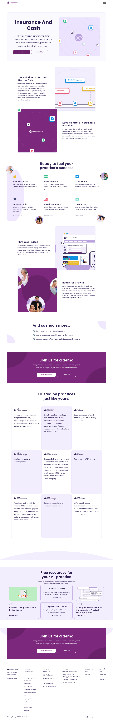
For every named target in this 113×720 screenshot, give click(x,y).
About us (101, 677)
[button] (104, 2)
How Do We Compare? (49, 686)
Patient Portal (27, 683)
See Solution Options (24, 100)
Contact (101, 679)
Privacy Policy (11, 717)
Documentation (28, 707)
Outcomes (26, 696)
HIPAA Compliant (48, 678)
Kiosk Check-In (27, 675)
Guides (87, 674)
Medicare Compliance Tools (48, 674)
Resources (89, 669)
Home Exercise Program (30, 692)
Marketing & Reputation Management (29, 679)
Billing (25, 704)
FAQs (100, 671)
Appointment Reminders (30, 689)
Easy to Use (46, 671)
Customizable (47, 681)
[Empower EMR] (14, 2)
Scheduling (26, 710)
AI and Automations (29, 672)
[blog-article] (23, 594)
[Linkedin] (92, 717)
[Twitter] (87, 717)
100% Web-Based (48, 683)
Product (27, 669)
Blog (86, 671)
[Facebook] (90, 717)
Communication (27, 686)
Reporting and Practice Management (29, 700)
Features (46, 669)
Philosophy (102, 674)
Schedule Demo (12, 678)
